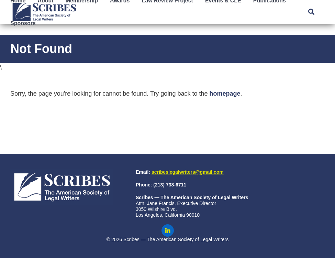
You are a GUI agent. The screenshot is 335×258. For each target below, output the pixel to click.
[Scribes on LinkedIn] (167, 230)
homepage (224, 93)
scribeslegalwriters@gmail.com (188, 172)
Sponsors (23, 23)
